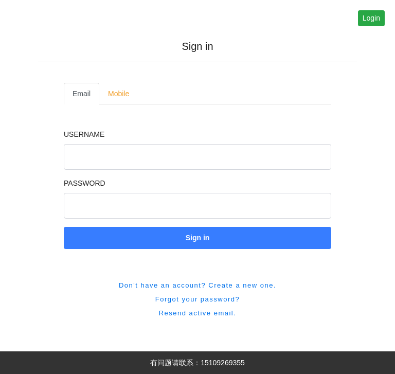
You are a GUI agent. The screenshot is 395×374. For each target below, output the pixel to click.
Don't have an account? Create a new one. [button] (197, 285)
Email (82, 94)
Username (84, 134)
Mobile (118, 94)
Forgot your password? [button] (197, 299)
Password (84, 183)
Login (371, 18)
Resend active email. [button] (198, 313)
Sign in (198, 238)
